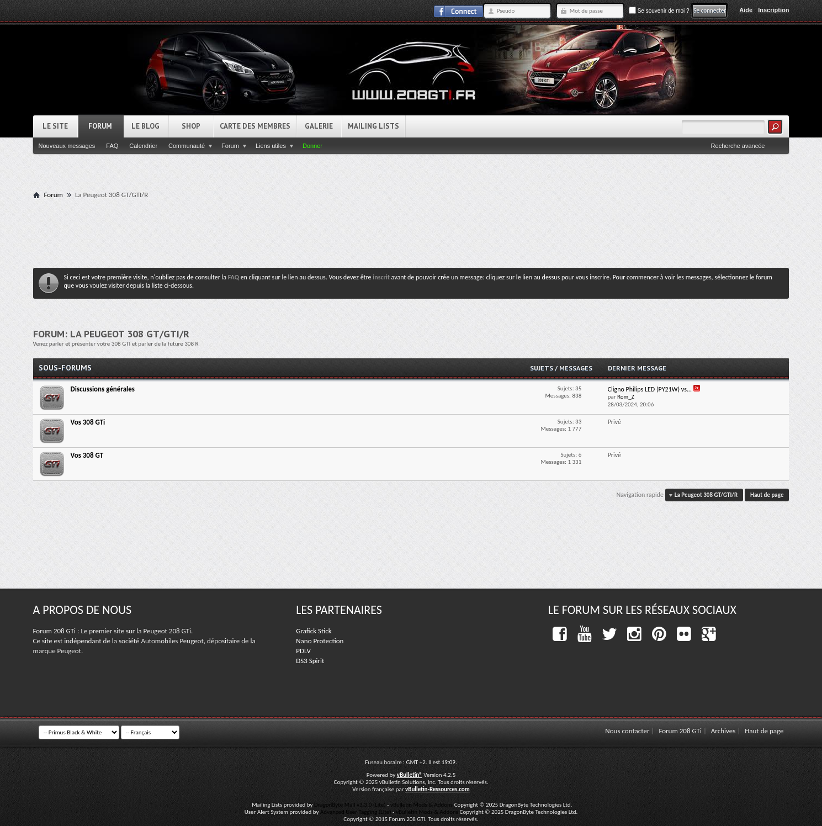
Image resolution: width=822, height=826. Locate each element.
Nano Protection (319, 641)
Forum (100, 126)
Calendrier (143, 145)
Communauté (186, 145)
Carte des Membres (255, 126)
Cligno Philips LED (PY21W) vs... (650, 389)
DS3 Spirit (310, 660)
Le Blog (145, 126)
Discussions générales (103, 389)
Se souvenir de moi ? (659, 11)
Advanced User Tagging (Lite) (355, 812)
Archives (723, 731)
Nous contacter (627, 731)
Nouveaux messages (67, 145)
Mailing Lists (373, 126)
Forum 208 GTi (680, 731)
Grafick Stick (313, 631)
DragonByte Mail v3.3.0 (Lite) (350, 804)
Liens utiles (271, 145)
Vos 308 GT (87, 455)
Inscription (773, 10)
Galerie (319, 126)
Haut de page (766, 495)
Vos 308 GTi (88, 422)
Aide (745, 10)
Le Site (55, 126)
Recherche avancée (738, 145)
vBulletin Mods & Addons (421, 804)
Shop (191, 126)
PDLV (303, 651)
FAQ (112, 145)
